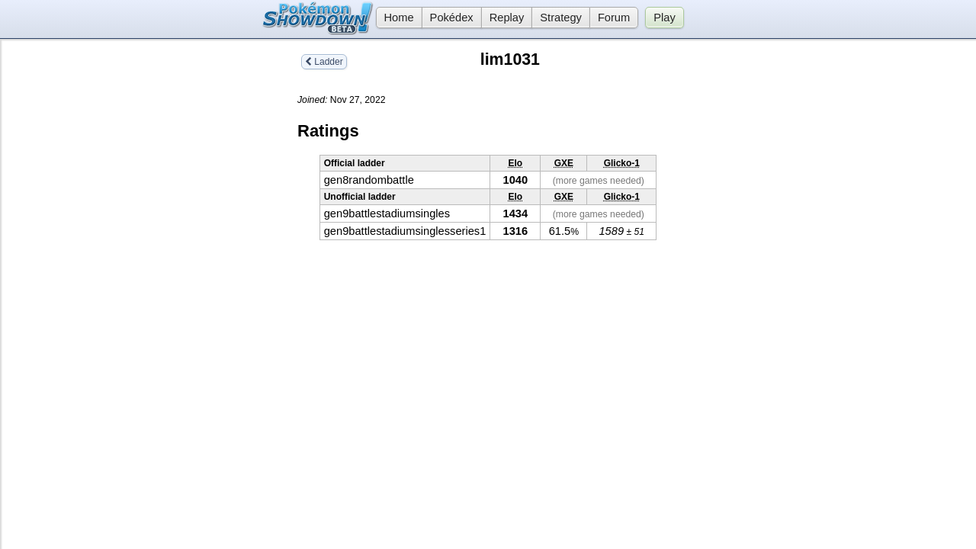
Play (664, 17)
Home (395, 17)
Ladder (324, 61)
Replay (507, 17)
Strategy (561, 17)
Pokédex (452, 17)
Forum (614, 17)
